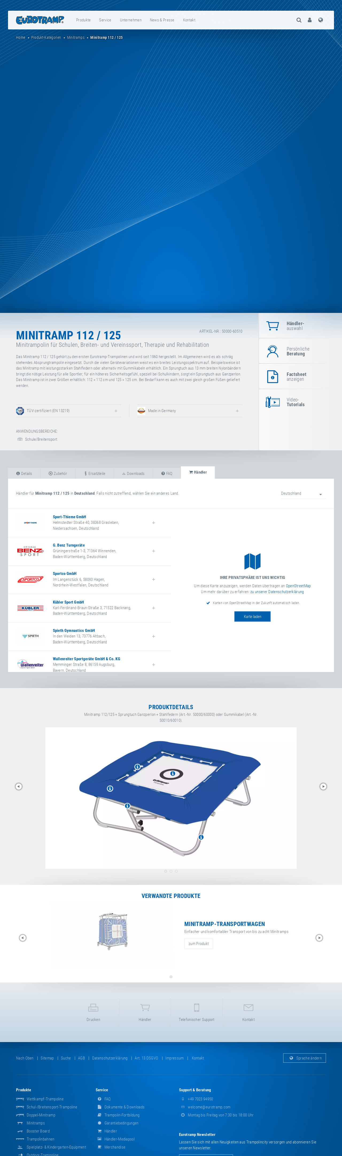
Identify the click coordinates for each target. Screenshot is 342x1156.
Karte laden (252, 616)
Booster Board (38, 1131)
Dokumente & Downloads (120, 1107)
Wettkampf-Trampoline (45, 1099)
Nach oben (25, 1058)
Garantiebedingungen (117, 1123)
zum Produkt (199, 943)
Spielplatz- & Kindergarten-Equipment (56, 1147)
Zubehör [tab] (58, 473)
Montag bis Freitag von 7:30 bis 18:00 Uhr (216, 1115)
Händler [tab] (198, 472)
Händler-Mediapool (115, 1139)
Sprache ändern (304, 1058)
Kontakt (189, 20)
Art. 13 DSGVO (146, 1058)
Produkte (83, 20)
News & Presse (162, 20)
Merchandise (111, 1147)
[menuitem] (83, 20)
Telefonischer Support (196, 1011)
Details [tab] (24, 473)
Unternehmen (131, 20)
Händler (145, 1011)
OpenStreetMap (298, 586)
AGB (81, 1058)
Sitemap (47, 1058)
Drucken (93, 1011)
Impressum (174, 1058)
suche (66, 1058)
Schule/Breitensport (36, 439)
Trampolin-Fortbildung (118, 1115)
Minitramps (36, 1123)
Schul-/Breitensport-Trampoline (52, 1107)
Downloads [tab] (133, 473)
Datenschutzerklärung (110, 1058)
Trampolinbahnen (41, 1139)
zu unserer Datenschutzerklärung (277, 591)
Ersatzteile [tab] (95, 473)
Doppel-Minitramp (41, 1115)
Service (105, 20)
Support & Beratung (195, 1090)
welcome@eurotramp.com (205, 1107)
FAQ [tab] (167, 473)
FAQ (103, 1099)
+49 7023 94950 (196, 1099)
